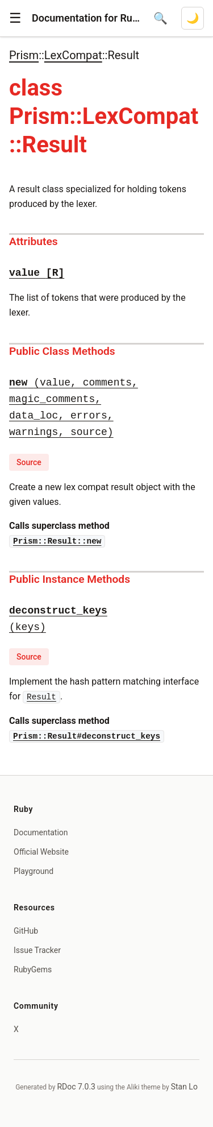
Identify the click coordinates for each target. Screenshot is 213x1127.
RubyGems (33, 969)
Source (28, 462)
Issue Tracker (37, 950)
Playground (33, 871)
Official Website (41, 851)
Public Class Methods (62, 351)
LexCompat (73, 55)
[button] (15, 18)
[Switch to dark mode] (192, 18)
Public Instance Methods (69, 579)
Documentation (41, 832)
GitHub (26, 930)
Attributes (33, 241)
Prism (24, 55)
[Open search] (160, 18)
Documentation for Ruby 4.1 (86, 18)
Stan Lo (184, 1086)
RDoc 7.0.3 (76, 1086)
